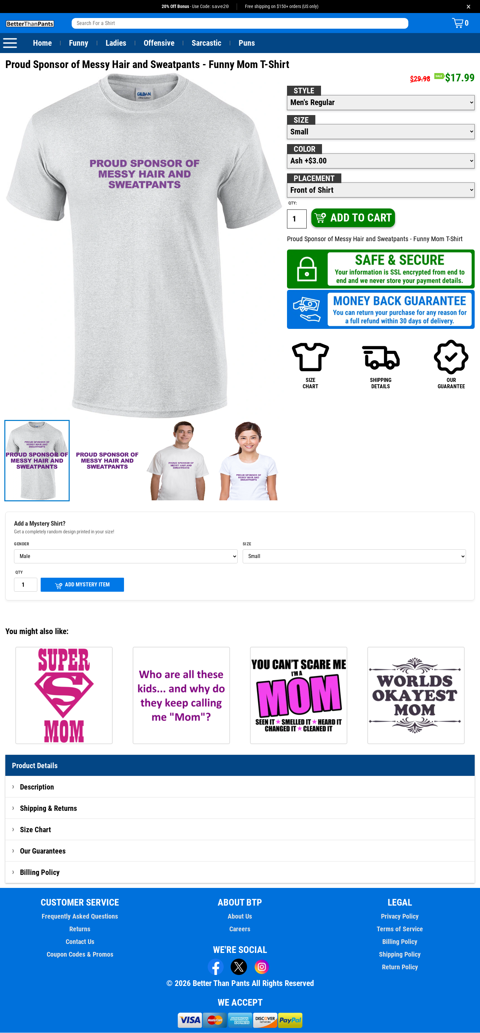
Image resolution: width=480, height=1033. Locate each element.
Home (42, 43)
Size (301, 120)
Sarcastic (207, 43)
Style (304, 91)
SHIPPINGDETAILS (381, 364)
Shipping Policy (400, 955)
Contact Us (79, 942)
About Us (240, 917)
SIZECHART (310, 364)
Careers (240, 929)
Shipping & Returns (48, 808)
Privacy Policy (400, 917)
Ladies (115, 43)
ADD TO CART (352, 217)
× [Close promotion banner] (468, 6)
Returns (80, 929)
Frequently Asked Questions (80, 917)
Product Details (35, 765)
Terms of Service (400, 929)
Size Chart (35, 830)
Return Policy (400, 967)
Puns (247, 43)
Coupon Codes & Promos (80, 955)
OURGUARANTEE (451, 364)
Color (305, 149)
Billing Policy (39, 872)
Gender (21, 544)
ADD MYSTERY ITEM (82, 585)
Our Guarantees (43, 851)
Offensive (159, 43)
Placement (314, 178)
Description (37, 787)
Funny (78, 43)
